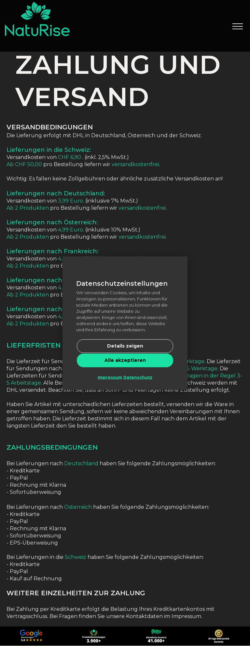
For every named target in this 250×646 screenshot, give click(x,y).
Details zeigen (125, 346)
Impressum (110, 377)
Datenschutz (137, 377)
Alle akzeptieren (125, 360)
